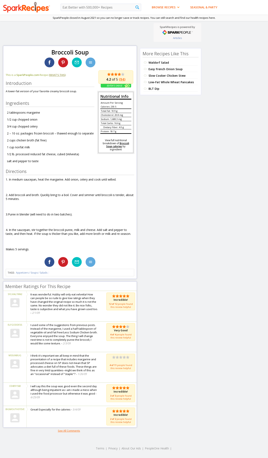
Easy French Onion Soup (166, 69)
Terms (100, 448)
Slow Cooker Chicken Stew (167, 76)
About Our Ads (131, 448)
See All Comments (69, 430)
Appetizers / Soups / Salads (32, 272)
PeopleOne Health (157, 448)
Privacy (113, 448)
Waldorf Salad (159, 62)
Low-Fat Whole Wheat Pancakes (171, 82)
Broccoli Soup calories (117, 145)
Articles (177, 38)
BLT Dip (154, 89)
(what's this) (57, 75)
